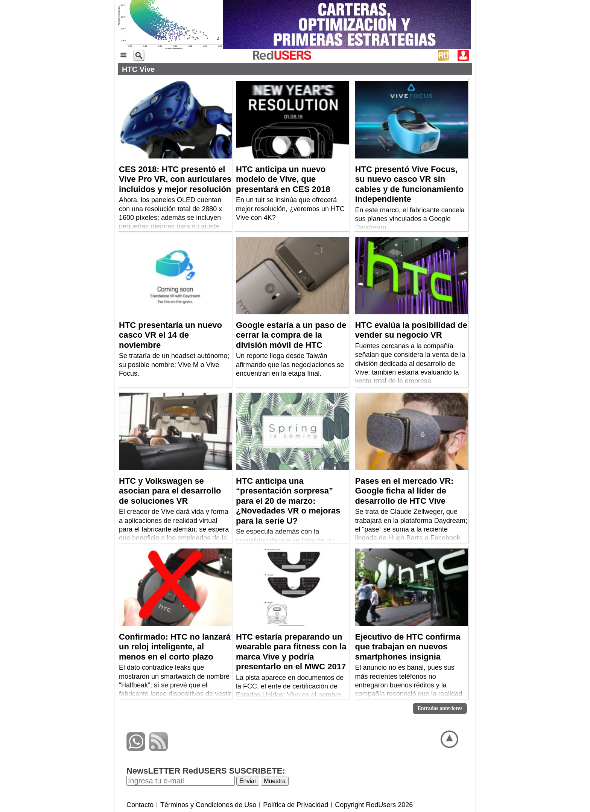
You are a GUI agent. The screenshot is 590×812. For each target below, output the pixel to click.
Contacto (140, 804)
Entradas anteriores (439, 708)
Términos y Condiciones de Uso (208, 804)
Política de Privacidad (295, 804)
